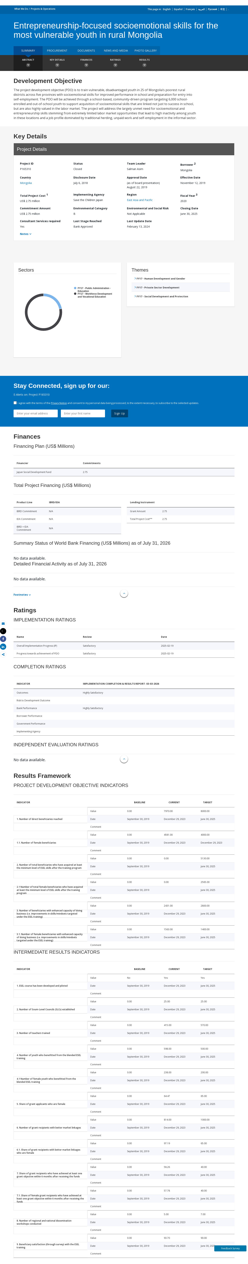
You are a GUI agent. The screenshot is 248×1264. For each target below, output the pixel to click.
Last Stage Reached (87, 221)
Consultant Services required (40, 221)
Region (132, 194)
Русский (212, 9)
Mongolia (26, 183)
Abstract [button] (28, 63)
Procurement (57, 50)
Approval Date (137, 177)
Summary (28, 50)
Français (190, 9)
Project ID (27, 163)
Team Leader (136, 163)
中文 (222, 9)
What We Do (21, 8)
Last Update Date (139, 221)
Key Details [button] (57, 63)
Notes (24, 234)
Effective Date (190, 177)
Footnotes (21, 594)
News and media (116, 50)
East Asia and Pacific (140, 200)
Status (78, 163)
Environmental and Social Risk (148, 208)
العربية (201, 9)
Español (178, 9)
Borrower (187, 164)
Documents (86, 50)
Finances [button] (86, 63)
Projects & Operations (43, 8)
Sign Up (119, 413)
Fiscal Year (188, 195)
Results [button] (144, 63)
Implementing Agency (88, 194)
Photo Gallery (145, 50)
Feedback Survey (230, 1248)
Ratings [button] (115, 63)
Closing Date (189, 208)
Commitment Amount (35, 208)
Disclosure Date (84, 177)
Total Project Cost (34, 195)
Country (25, 177)
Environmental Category (90, 208)
